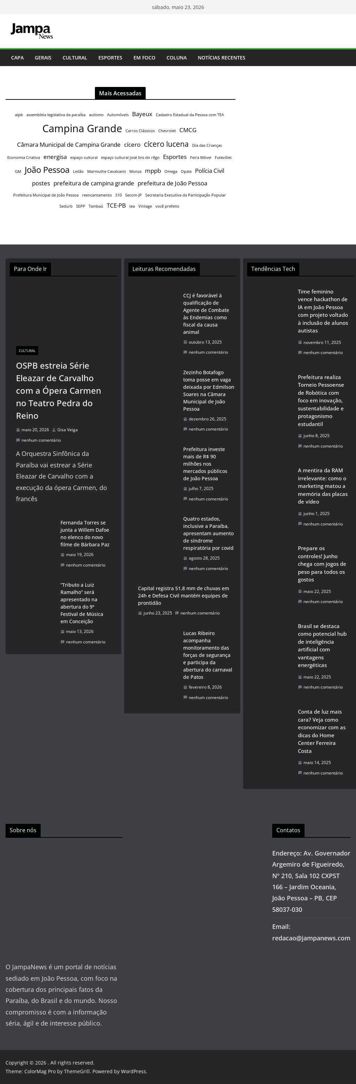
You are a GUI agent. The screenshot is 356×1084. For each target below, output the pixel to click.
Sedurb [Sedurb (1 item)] (66, 206)
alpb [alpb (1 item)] (19, 114)
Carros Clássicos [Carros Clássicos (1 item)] (140, 130)
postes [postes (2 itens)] (41, 183)
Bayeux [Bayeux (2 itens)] (142, 114)
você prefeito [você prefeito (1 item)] (167, 206)
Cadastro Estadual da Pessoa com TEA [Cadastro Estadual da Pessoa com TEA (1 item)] (190, 114)
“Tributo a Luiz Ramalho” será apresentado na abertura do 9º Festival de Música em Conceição (81, 603)
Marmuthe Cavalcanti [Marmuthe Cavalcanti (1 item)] (106, 171)
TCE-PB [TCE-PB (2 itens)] (116, 205)
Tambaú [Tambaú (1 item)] (96, 206)
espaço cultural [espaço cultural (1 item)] (84, 157)
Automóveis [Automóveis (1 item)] (118, 114)
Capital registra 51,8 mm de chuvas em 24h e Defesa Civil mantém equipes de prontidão (183, 595)
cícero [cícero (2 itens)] (132, 144)
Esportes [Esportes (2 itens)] (175, 157)
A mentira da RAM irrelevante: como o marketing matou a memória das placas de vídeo (323, 486)
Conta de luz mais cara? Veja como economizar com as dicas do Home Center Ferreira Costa (322, 731)
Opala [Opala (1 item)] (186, 171)
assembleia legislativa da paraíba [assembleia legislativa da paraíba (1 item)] (56, 114)
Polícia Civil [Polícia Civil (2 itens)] (209, 171)
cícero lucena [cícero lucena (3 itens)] (166, 144)
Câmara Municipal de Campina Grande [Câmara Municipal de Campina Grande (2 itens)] (69, 144)
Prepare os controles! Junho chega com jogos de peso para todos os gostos (322, 564)
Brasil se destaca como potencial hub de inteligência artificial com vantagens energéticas (322, 646)
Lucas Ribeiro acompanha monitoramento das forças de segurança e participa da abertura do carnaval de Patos (207, 655)
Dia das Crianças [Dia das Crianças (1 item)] (207, 145)
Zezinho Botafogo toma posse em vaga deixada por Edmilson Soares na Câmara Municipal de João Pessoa (208, 390)
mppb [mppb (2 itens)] (153, 171)
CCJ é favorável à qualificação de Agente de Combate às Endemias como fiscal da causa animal (206, 313)
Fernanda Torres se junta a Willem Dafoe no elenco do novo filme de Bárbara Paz (85, 533)
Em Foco (144, 57)
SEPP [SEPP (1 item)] (80, 206)
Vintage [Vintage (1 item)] (145, 206)
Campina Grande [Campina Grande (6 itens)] (82, 128)
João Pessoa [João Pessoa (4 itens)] (47, 169)
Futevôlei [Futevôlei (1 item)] (223, 157)
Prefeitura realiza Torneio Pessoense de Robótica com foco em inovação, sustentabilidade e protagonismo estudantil (321, 400)
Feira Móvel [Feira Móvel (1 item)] (200, 157)
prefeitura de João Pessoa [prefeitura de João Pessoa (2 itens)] (172, 183)
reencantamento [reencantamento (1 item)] (97, 195)
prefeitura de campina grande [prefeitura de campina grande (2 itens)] (94, 183)
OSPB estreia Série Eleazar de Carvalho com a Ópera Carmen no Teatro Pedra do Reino (58, 390)
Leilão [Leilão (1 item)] (78, 171)
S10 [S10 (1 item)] (118, 195)
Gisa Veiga (67, 430)
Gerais (43, 57)
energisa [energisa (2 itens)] (55, 157)
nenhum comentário (38, 440)
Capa (17, 57)
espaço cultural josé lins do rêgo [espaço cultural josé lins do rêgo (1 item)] (130, 157)
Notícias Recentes (221, 57)
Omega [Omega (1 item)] (170, 171)
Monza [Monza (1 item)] (135, 171)
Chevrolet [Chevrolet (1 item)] (167, 130)
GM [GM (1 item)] (18, 171)
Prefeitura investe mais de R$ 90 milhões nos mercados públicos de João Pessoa (205, 464)
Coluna (177, 57)
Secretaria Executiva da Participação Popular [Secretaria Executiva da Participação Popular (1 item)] (185, 195)
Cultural (75, 57)
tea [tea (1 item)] (132, 206)
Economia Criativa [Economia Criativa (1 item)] (23, 157)
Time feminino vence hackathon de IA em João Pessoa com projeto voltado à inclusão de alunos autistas (323, 311)
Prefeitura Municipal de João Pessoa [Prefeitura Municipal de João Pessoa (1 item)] (46, 195)
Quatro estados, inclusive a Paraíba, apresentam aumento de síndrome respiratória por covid (208, 533)
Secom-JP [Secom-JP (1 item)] (133, 195)
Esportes (110, 57)
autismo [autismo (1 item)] (96, 114)
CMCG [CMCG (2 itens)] (187, 130)
